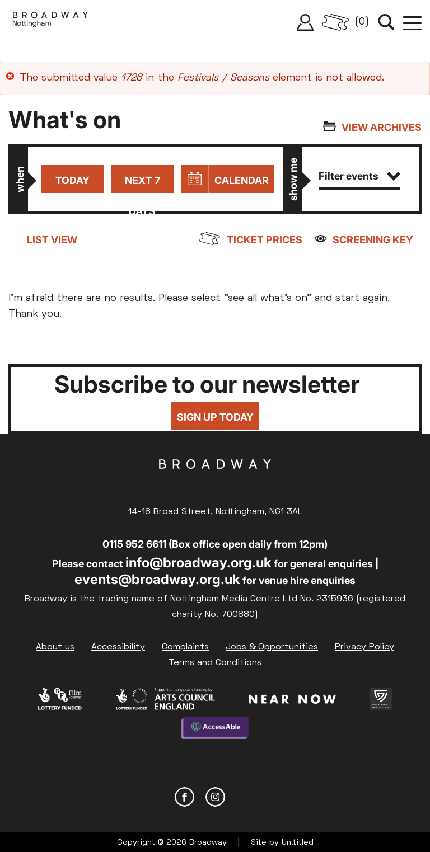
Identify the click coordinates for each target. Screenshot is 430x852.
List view (52, 240)
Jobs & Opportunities (272, 647)
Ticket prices (264, 240)
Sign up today (215, 417)
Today (71, 180)
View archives (382, 127)
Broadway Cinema (215, 481)
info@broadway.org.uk (198, 562)
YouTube (246, 794)
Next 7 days (142, 184)
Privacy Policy (364, 647)
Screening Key (373, 240)
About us (55, 647)
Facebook (184, 794)
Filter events (359, 176)
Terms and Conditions (215, 663)
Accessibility (118, 647)
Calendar (241, 180)
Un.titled (298, 840)
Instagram (215, 794)
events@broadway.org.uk (157, 579)
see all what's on (267, 298)
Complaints (185, 647)
